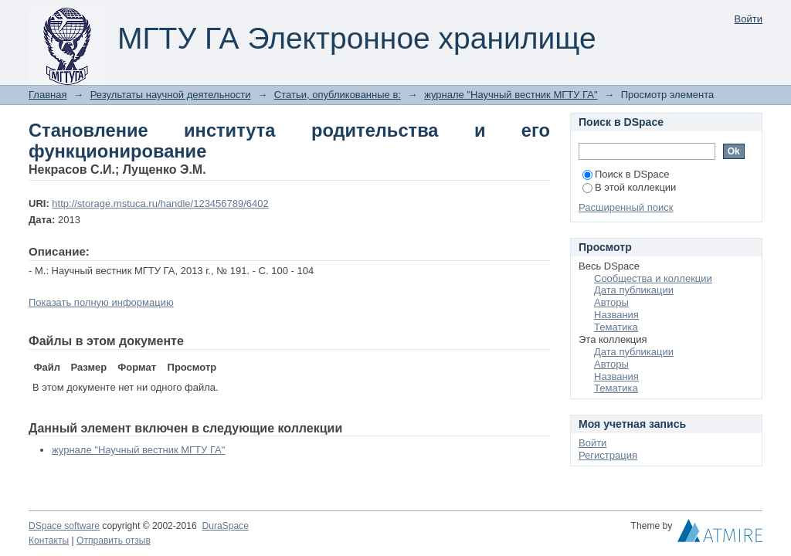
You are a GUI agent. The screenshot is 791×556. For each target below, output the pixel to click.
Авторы (611, 302)
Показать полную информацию (101, 302)
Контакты (49, 540)
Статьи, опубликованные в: (337, 94)
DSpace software (64, 525)
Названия (616, 314)
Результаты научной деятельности (170, 94)
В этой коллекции (629, 187)
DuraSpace (225, 525)
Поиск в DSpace (625, 174)
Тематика (616, 327)
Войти (748, 19)
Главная (47, 94)
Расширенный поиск (626, 207)
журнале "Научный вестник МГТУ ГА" (510, 94)
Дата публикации (634, 290)
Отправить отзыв (113, 540)
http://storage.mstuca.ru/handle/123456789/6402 (160, 203)
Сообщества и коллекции (653, 278)
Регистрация (608, 455)
